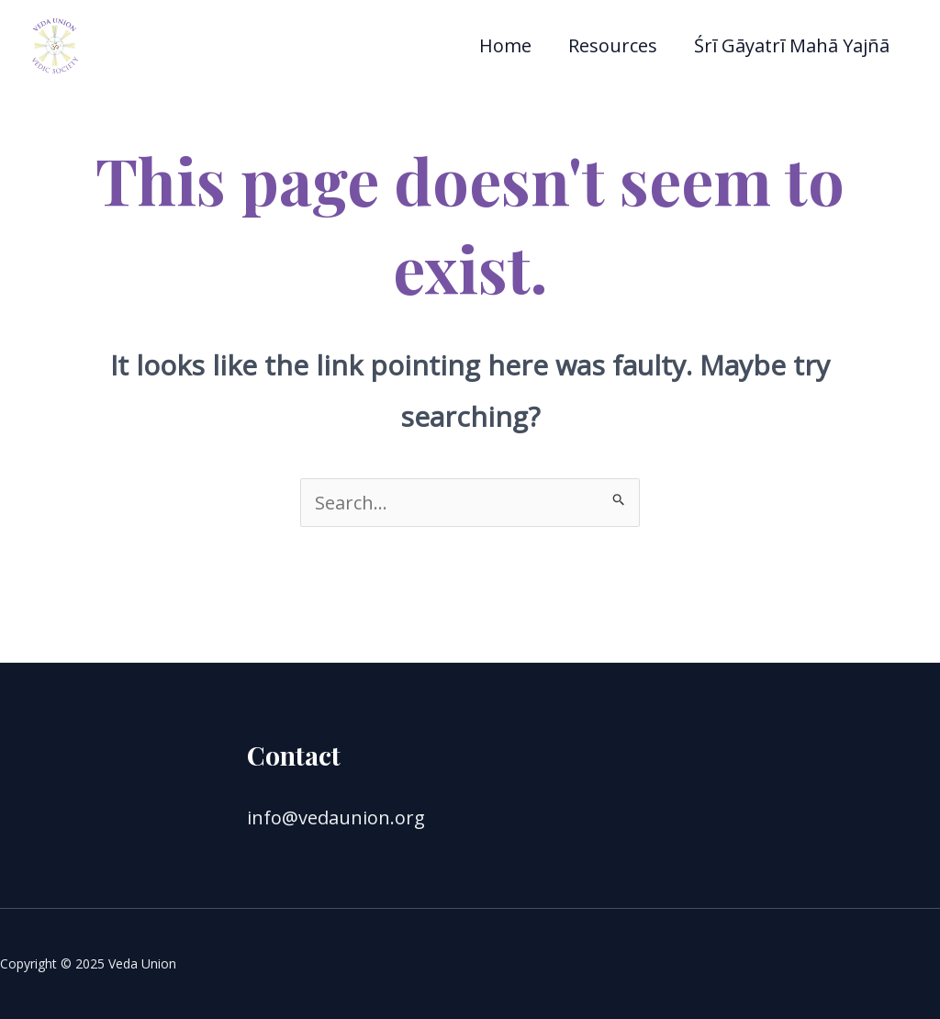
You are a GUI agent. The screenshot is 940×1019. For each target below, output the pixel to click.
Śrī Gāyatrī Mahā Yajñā (792, 45)
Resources (612, 45)
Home (505, 45)
